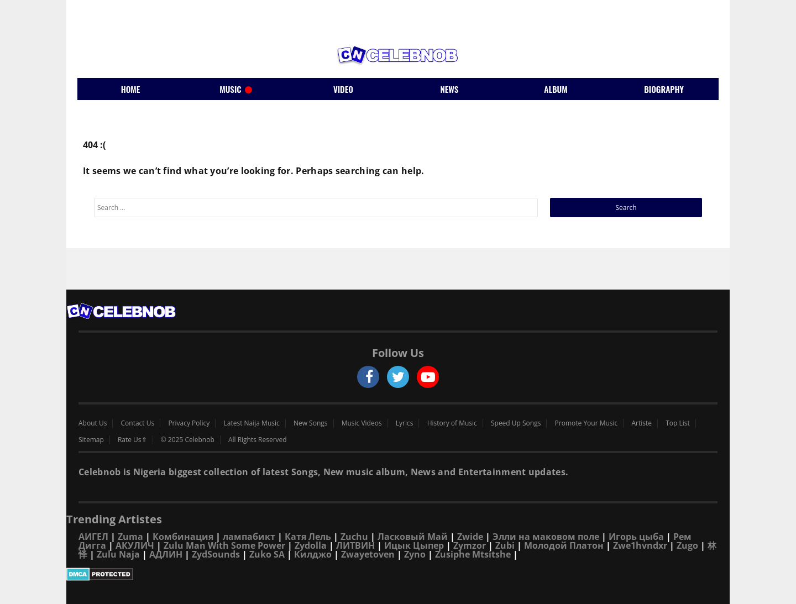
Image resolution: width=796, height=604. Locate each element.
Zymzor (469, 545)
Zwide (470, 537)
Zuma (130, 537)
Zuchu (354, 537)
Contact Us (138, 423)
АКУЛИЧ (135, 545)
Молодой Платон (564, 545)
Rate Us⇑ (132, 439)
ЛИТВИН (355, 545)
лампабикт (249, 537)
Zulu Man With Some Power (224, 545)
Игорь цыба (636, 537)
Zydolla (311, 545)
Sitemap (91, 439)
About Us (92, 423)
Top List (678, 423)
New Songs (311, 423)
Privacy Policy (189, 423)
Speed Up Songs (516, 423)
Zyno (415, 554)
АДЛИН (165, 554)
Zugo (687, 545)
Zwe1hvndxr (640, 545)
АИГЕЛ (93, 537)
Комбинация (183, 537)
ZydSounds (216, 554)
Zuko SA (267, 554)
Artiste (642, 423)
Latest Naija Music (252, 423)
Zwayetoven (368, 554)
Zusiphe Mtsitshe (473, 554)
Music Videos (362, 423)
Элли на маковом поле (546, 537)
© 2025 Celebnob (187, 439)
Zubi (505, 545)
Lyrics (404, 423)
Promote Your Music (586, 423)
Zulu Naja (118, 554)
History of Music (452, 423)
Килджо (313, 554)
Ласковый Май (413, 537)
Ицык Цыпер (414, 545)
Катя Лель (308, 537)
